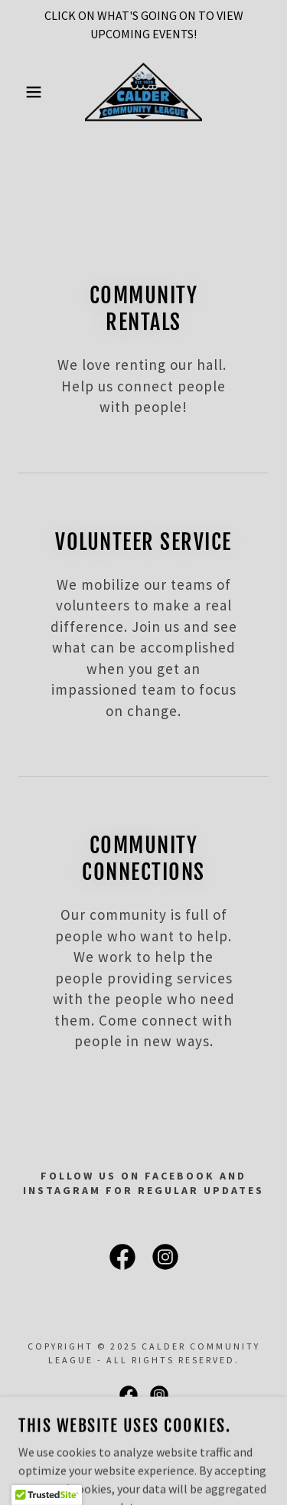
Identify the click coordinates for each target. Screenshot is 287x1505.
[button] (22, 92)
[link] (143, 92)
